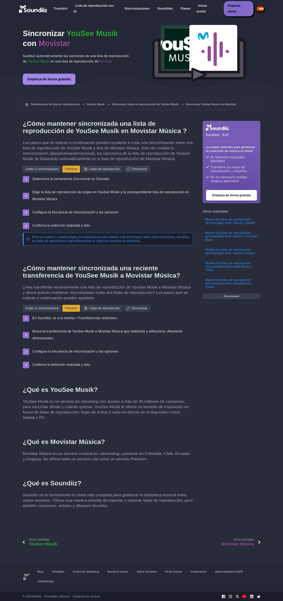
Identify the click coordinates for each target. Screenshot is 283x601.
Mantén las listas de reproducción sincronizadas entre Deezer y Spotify (230, 221)
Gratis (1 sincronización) (42, 169)
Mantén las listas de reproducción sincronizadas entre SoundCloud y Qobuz (228, 283)
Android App (45, 581)
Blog (40, 571)
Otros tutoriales (231, 296)
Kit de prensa (173, 571)
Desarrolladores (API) (228, 571)
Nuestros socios (117, 571)
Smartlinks (165, 8)
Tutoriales (58, 571)
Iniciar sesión (201, 8)
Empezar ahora (234, 8)
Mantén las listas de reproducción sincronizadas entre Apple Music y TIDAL (228, 266)
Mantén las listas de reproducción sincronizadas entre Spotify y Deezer (230, 251)
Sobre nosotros (146, 571)
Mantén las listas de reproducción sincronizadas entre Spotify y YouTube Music (231, 236)
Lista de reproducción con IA (94, 8)
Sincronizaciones (137, 8)
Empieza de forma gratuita (49, 79)
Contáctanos (198, 571)
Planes (186, 8)
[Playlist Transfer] (33, 9)
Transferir (61, 8)
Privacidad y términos (57, 596)
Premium (71, 169)
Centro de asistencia (86, 571)
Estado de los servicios (86, 596)
